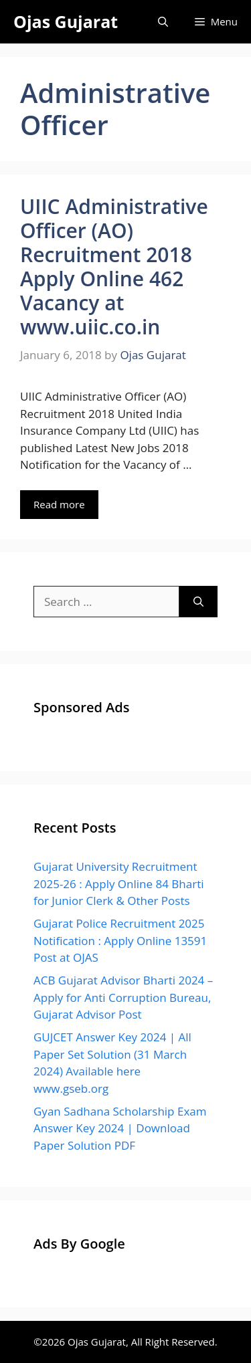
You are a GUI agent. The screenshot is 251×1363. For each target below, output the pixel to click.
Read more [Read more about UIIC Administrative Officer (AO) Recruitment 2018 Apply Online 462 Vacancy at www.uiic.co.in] (59, 504)
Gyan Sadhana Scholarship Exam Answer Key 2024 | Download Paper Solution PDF (119, 1128)
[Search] (198, 602)
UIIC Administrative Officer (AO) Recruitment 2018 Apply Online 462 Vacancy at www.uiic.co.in (114, 266)
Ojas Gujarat (65, 21)
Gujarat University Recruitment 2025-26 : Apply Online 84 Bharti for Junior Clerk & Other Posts (118, 883)
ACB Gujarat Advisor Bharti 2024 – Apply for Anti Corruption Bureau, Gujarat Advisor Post (123, 997)
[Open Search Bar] (163, 21)
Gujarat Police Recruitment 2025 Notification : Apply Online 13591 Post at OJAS (120, 940)
